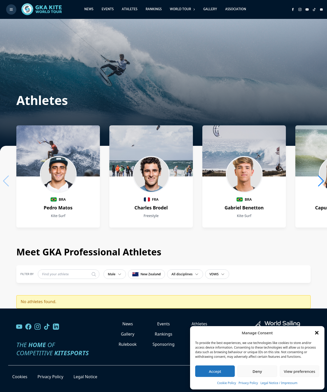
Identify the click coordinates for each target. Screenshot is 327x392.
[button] (316, 332)
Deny (257, 371)
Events (108, 9)
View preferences (299, 371)
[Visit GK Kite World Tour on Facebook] (292, 9)
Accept (215, 371)
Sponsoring (163, 344)
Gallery (210, 9)
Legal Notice (85, 376)
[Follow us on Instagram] (299, 9)
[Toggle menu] (11, 9)
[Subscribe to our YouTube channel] (307, 9)
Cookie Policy (226, 383)
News (89, 9)
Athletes (129, 9)
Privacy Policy (248, 383)
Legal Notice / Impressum (279, 383)
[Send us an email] (321, 9)
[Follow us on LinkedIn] (56, 327)
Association (235, 9)
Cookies (19, 376)
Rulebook (128, 344)
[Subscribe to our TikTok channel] (314, 9)
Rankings (154, 9)
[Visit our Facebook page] (28, 327)
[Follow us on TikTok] (47, 327)
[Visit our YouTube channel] (19, 327)
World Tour (182, 9)
